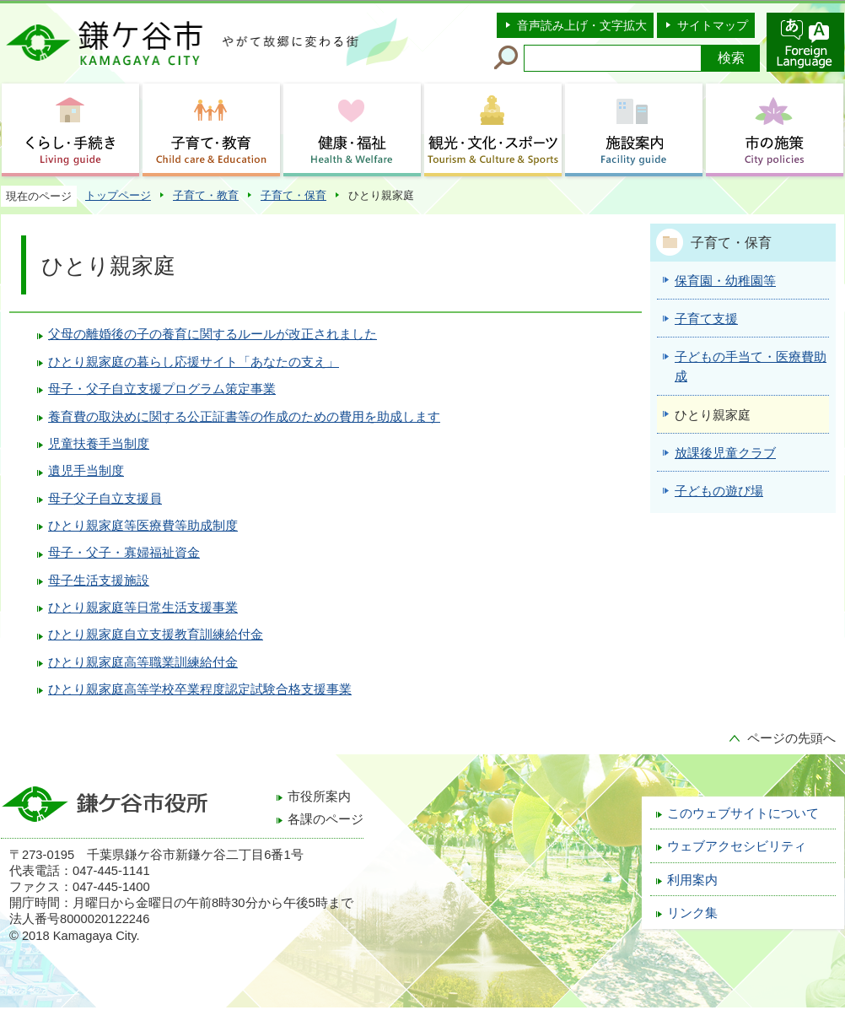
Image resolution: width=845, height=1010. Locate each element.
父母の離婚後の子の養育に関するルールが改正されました (212, 334)
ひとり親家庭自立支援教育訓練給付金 (155, 634)
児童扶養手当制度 (98, 444)
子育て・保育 (293, 195)
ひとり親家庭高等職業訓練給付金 (143, 662)
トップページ (118, 195)
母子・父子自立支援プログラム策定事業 (162, 389)
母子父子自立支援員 (105, 498)
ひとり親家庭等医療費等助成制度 (143, 525)
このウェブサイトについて (743, 813)
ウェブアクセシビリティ (736, 846)
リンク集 (692, 913)
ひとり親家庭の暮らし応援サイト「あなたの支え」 (193, 362)
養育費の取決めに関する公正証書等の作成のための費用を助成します (244, 417)
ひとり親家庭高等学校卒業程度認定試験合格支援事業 (200, 689)
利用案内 (692, 880)
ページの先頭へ (791, 738)
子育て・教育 (206, 195)
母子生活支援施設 (98, 580)
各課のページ (325, 819)
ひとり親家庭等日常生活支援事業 (143, 607)
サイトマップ (712, 25)
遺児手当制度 (86, 471)
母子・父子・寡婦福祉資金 (124, 552)
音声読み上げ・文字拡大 (582, 25)
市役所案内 (319, 796)
